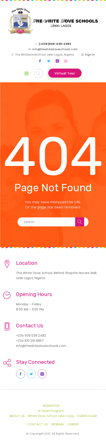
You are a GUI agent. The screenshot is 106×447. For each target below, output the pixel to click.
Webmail (57, 424)
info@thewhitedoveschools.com (55, 49)
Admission (51, 405)
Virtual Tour (65, 73)
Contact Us (37, 424)
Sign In (90, 54)
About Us (17, 416)
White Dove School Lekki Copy (51, 416)
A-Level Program (51, 411)
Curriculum (87, 416)
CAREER (73, 424)
